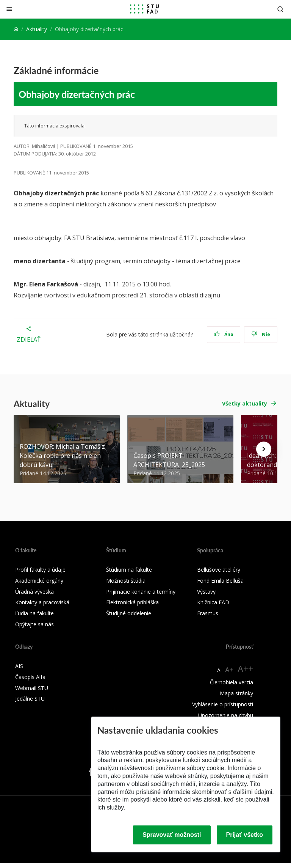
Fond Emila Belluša (220, 580)
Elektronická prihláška (132, 602)
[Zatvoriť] (9, 9)
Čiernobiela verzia (231, 682)
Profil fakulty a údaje (40, 569)
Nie (261, 334)
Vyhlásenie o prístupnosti (222, 704)
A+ (229, 669)
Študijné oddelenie (128, 613)
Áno (224, 334)
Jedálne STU (30, 698)
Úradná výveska (34, 591)
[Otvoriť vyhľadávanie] (280, 9)
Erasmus (207, 613)
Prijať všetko (244, 835)
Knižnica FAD (213, 602)
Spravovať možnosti (171, 835)
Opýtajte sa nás (34, 624)
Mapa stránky (236, 693)
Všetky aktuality (244, 403)
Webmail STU (31, 688)
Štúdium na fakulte (129, 569)
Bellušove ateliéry (218, 569)
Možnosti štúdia (126, 580)
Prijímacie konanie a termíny (140, 591)
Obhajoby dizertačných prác (77, 94)
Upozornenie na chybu (225, 715)
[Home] (16, 29)
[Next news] (263, 449)
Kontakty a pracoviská (42, 602)
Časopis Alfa (30, 677)
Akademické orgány (39, 580)
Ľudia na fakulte (34, 613)
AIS (19, 666)
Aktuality (36, 29)
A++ (245, 668)
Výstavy (206, 591)
